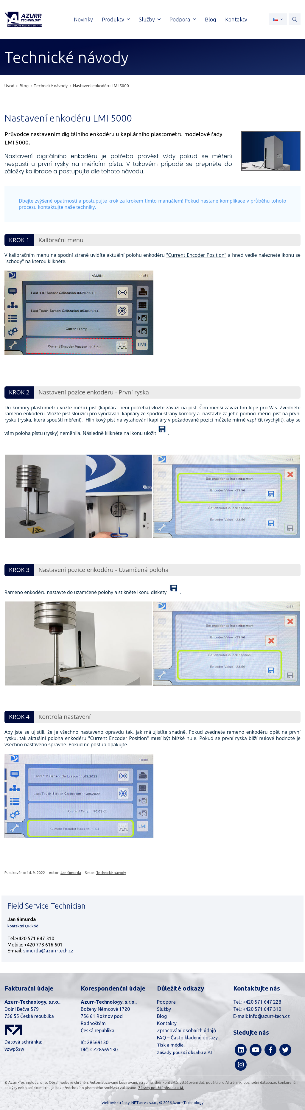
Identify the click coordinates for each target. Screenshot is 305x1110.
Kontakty (167, 1023)
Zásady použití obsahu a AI (184, 1052)
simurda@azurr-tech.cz (48, 950)
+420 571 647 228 (262, 1002)
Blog (24, 85)
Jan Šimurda (70, 873)
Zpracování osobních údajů (186, 1030)
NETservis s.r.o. (144, 1102)
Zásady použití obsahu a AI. (161, 1088)
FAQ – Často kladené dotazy (187, 1037)
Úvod (9, 85)
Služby (164, 1009)
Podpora (166, 1002)
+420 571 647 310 (262, 1009)
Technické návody (51, 85)
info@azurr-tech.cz (269, 1016)
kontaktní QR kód (22, 926)
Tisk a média (170, 1044)
